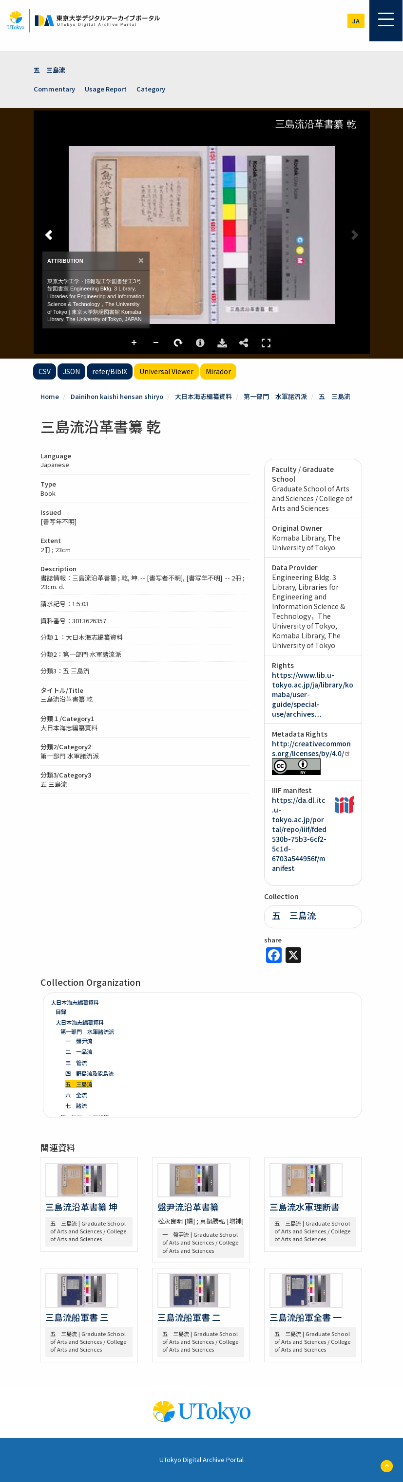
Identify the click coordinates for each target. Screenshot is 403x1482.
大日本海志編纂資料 (203, 396)
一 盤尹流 (78, 1041)
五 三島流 (49, 69)
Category (150, 88)
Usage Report (106, 88)
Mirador (218, 371)
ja (356, 20)
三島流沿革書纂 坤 (81, 1206)
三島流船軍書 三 (77, 1317)
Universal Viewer (166, 371)
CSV (44, 371)
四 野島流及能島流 (89, 1073)
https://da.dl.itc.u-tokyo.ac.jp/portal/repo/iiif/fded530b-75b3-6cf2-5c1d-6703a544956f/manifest (299, 834)
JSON (71, 371)
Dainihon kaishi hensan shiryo (117, 396)
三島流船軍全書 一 (305, 1317)
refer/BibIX (109, 371)
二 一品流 (78, 1051)
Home (49, 396)
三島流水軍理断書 (304, 1206)
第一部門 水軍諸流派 (275, 396)
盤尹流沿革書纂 (188, 1206)
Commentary (54, 88)
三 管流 (76, 1062)
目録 (61, 1011)
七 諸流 (76, 1105)
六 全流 (76, 1095)
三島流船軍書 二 (189, 1317)
